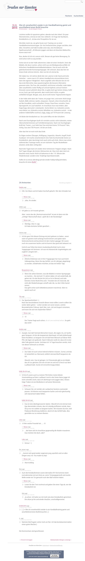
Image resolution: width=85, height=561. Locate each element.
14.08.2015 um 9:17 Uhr (29, 321)
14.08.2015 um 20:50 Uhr (26, 458)
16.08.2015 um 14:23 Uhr (29, 489)
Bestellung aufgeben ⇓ (65, 187)
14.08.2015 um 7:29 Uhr (26, 305)
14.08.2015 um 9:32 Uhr (29, 356)
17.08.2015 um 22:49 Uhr (26, 529)
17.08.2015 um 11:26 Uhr (26, 516)
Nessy (26, 201)
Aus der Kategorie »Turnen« (36, 29)
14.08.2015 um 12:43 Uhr (26, 379)
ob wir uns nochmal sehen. (56, 327)
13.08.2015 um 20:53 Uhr (26, 193)
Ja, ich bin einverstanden (54, 556)
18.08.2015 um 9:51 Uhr (29, 408)
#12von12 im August (26, 549)
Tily (21, 303)
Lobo (21, 427)
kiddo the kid (24, 378)
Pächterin (68, 16)
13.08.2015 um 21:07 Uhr (29, 203)
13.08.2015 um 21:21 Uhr (26, 213)
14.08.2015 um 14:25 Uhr (29, 435)
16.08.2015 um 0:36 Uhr (26, 477)
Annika (22, 336)
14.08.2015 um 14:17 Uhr (26, 428)
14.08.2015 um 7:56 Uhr (26, 337)
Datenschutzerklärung (43, 556)
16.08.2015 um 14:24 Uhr (29, 467)
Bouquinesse (27, 277)
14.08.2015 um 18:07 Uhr (29, 447)
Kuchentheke (78, 16)
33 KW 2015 (23, 515)
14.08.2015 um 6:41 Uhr (26, 238)
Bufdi (35, 167)
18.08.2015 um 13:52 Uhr (29, 501)
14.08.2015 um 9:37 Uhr (29, 263)
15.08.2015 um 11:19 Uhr (29, 278)
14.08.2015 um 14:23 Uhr (29, 394)
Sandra (22, 192)
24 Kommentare (24, 29)
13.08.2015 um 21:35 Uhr (29, 226)
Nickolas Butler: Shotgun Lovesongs (61, 549)
